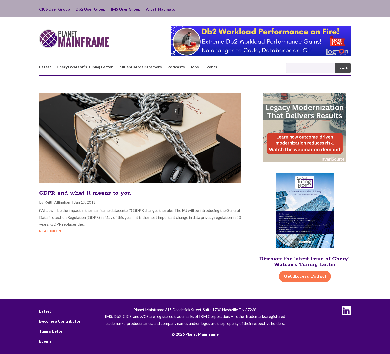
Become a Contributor (60, 321)
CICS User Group (54, 9)
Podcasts (176, 67)
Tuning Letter (51, 331)
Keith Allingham (57, 202)
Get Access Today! (305, 276)
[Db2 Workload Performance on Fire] (261, 54)
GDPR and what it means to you (85, 193)
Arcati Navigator (161, 9)
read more (50, 230)
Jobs (194, 67)
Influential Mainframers (140, 67)
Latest (45, 67)
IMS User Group (126, 9)
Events (210, 67)
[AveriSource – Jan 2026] (304, 160)
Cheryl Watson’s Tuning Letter (85, 67)
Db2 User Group (91, 9)
